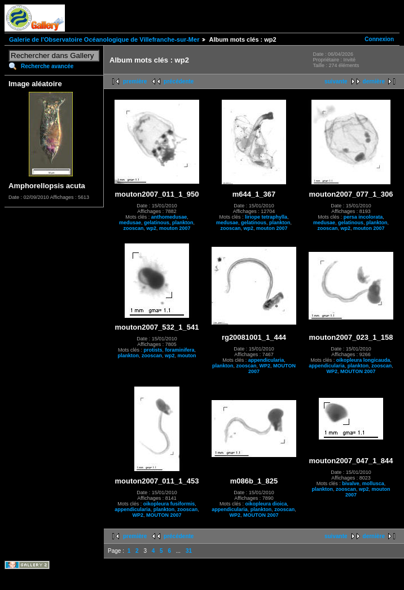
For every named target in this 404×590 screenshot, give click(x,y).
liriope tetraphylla (266, 217)
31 (189, 551)
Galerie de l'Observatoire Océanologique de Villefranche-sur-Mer (104, 39)
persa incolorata (363, 217)
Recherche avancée (47, 66)
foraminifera (180, 350)
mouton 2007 (175, 228)
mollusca (373, 483)
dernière (374, 81)
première (135, 81)
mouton (187, 355)
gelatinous (156, 222)
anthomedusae (169, 217)
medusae (130, 222)
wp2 (151, 228)
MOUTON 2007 (357, 371)
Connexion (379, 39)
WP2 (265, 366)
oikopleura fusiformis (169, 504)
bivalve (350, 483)
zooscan (133, 228)
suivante (336, 81)
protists (152, 350)
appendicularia (266, 360)
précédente (179, 81)
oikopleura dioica (266, 504)
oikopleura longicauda (363, 360)
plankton (183, 222)
